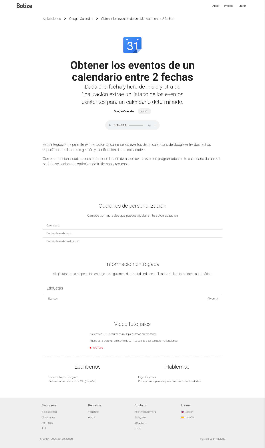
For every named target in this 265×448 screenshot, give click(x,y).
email (56, 377)
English (187, 411)
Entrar (242, 5)
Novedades (48, 417)
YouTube (93, 411)
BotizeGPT (141, 422)
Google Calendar (81, 19)
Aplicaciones (52, 19)
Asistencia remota (145, 411)
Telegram (72, 377)
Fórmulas (47, 422)
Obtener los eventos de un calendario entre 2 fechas (137, 19)
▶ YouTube (96, 347)
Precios (228, 5)
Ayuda (91, 417)
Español (187, 417)
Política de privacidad (212, 438)
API (44, 428)
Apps (215, 5)
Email (138, 428)
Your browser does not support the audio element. (132, 125)
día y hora (150, 377)
